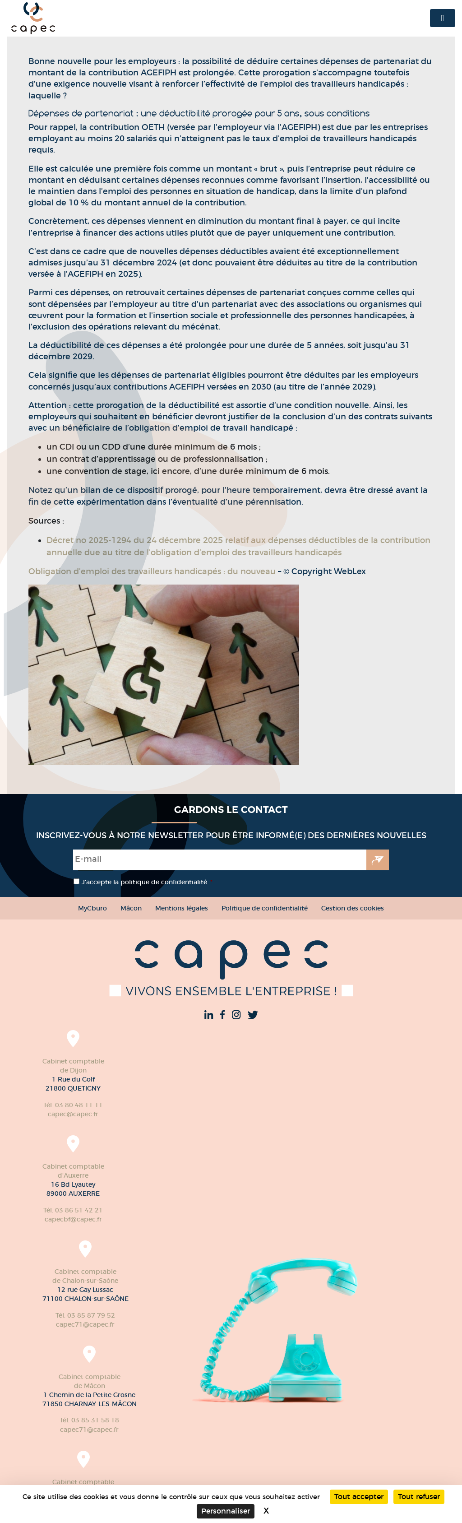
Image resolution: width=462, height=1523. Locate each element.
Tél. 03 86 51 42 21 (73, 1210)
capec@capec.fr (73, 1114)
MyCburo (92, 908)
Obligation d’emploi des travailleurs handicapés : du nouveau (152, 571)
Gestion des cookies (352, 908)
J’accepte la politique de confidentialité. (147, 882)
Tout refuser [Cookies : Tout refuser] (419, 1496)
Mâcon (131, 908)
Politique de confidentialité (265, 908)
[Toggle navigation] (442, 18)
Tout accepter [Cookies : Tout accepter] (358, 1496)
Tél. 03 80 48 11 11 (73, 1105)
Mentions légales (181, 908)
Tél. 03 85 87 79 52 (85, 1315)
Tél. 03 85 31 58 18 (89, 1420)
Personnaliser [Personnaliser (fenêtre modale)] (225, 1511)
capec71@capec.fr (85, 1324)
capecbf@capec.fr (73, 1219)
